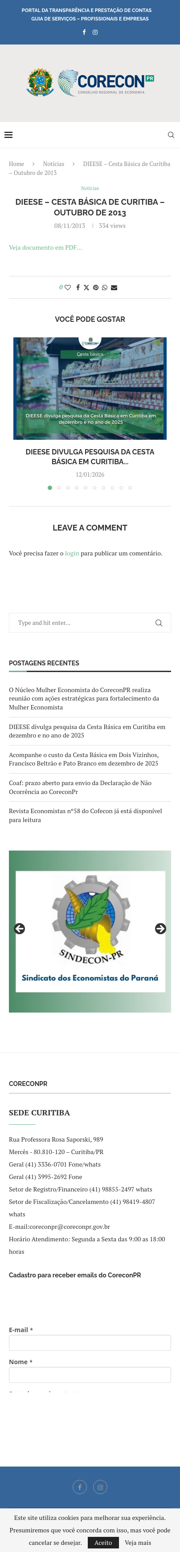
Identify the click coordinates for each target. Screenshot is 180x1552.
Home (16, 164)
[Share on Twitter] (86, 287)
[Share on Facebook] (78, 287)
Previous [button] (20, 929)
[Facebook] (84, 32)
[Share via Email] (114, 287)
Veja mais (138, 1543)
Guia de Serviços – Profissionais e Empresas (90, 19)
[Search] (171, 135)
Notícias (53, 164)
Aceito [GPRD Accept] (103, 1542)
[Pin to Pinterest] (95, 287)
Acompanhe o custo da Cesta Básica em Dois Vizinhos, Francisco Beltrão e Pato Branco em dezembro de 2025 (84, 759)
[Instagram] (95, 32)
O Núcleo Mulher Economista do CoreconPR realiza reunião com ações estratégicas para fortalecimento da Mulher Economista (84, 698)
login (72, 553)
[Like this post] (68, 287)
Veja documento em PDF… (45, 247)
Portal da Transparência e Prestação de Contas (86, 10)
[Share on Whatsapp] (104, 287)
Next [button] (160, 929)
